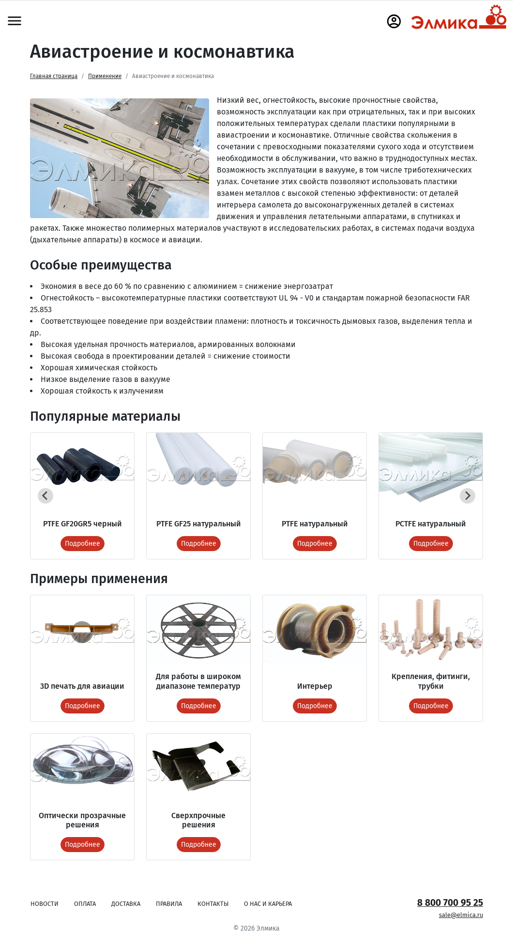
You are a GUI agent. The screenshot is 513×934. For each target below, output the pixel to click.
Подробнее (82, 543)
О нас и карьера (268, 903)
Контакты (212, 903)
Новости (44, 903)
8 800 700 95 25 (450, 902)
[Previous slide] (45, 496)
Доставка (125, 903)
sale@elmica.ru (461, 914)
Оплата (85, 903)
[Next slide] (467, 496)
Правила (169, 903)
